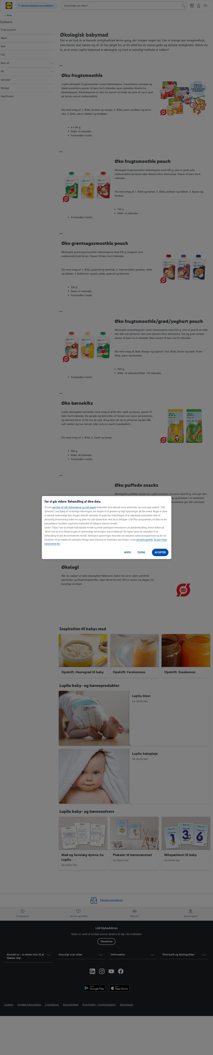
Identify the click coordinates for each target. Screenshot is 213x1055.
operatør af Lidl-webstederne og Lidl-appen (74, 507)
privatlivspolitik (144, 539)
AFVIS (127, 552)
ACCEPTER (160, 552)
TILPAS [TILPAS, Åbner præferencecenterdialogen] (141, 552)
